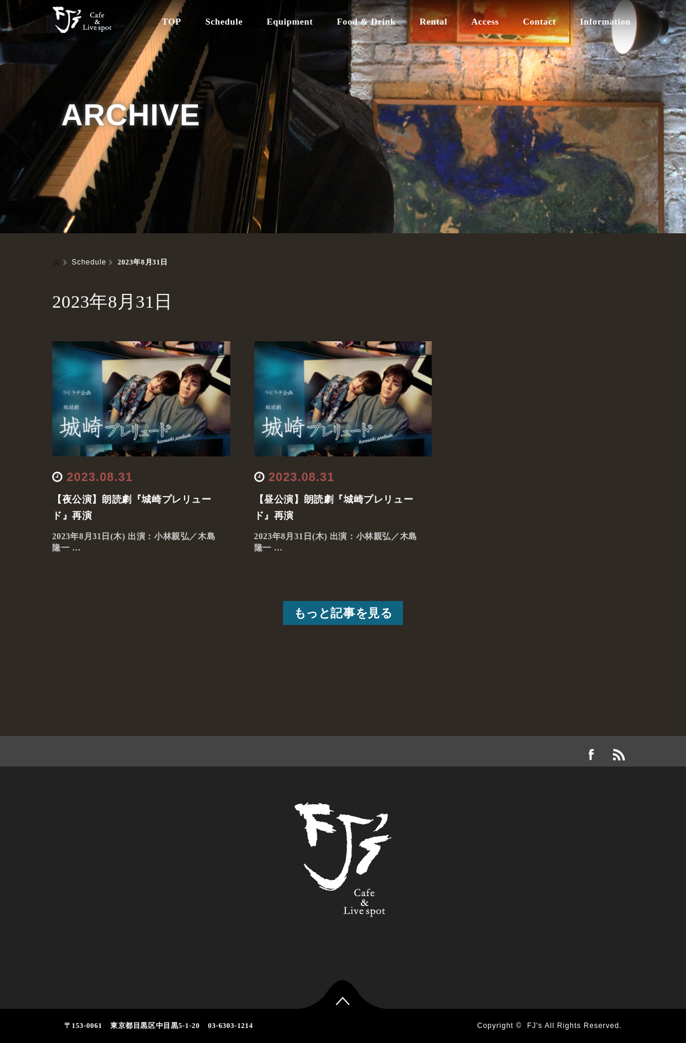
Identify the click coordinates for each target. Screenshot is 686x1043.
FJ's (535, 1025)
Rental (433, 21)
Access (485, 21)
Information (605, 21)
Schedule (223, 21)
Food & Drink (366, 21)
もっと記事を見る (343, 613)
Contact (539, 21)
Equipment (290, 21)
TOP (171, 21)
